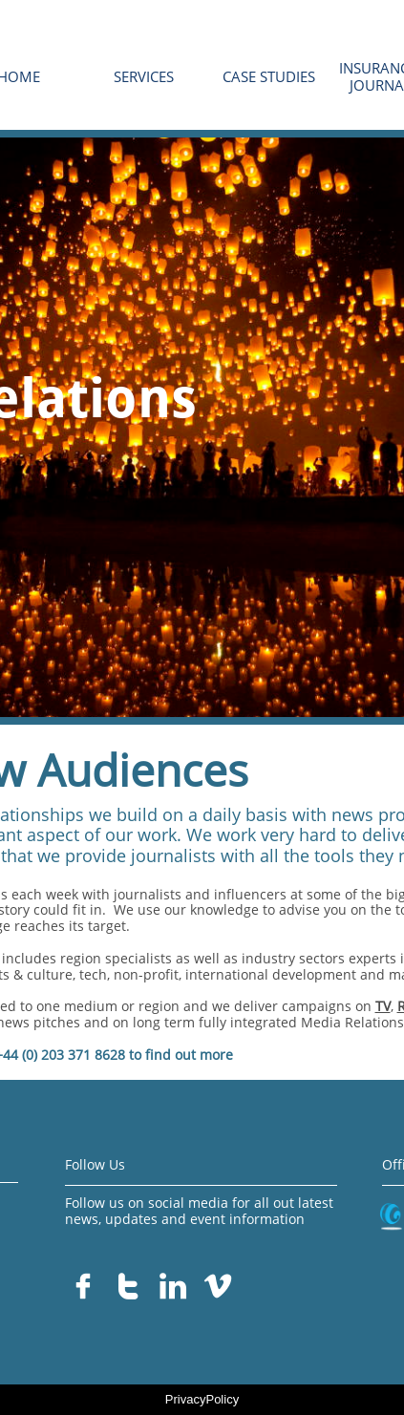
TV (383, 1006)
